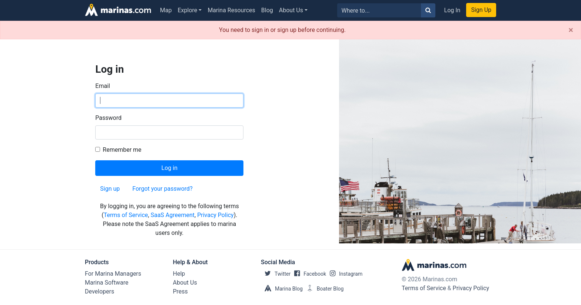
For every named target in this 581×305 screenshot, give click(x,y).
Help (179, 273)
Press (180, 291)
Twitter (275, 274)
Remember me (122, 149)
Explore (187, 10)
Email (102, 85)
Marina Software (106, 282)
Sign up (110, 188)
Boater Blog (323, 289)
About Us (291, 10)
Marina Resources (231, 10)
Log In (452, 10)
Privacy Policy (215, 215)
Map (166, 10)
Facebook (308, 274)
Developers (99, 291)
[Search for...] (379, 10)
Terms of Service (126, 215)
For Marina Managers (113, 273)
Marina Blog (282, 289)
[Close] (571, 30)
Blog (267, 10)
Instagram (344, 274)
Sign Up (481, 9)
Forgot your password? (162, 188)
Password (108, 117)
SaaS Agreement (172, 215)
